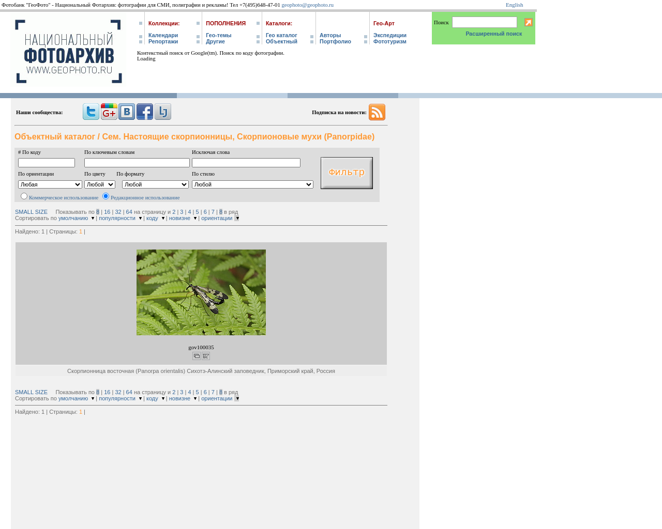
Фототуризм (390, 41)
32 (118, 212)
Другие (215, 41)
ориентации (216, 218)
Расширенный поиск (493, 33)
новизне (179, 218)
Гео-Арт (384, 23)
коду (152, 218)
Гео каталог (281, 35)
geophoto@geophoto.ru (307, 5)
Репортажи (163, 41)
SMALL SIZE (31, 212)
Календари (163, 35)
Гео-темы (218, 35)
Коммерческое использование (63, 197)
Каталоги (278, 23)
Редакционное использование (145, 197)
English (514, 5)
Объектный (281, 41)
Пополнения (226, 23)
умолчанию (73, 218)
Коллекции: (164, 23)
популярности (117, 218)
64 (129, 212)
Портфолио (335, 41)
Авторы (330, 35)
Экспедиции (390, 35)
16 (107, 212)
